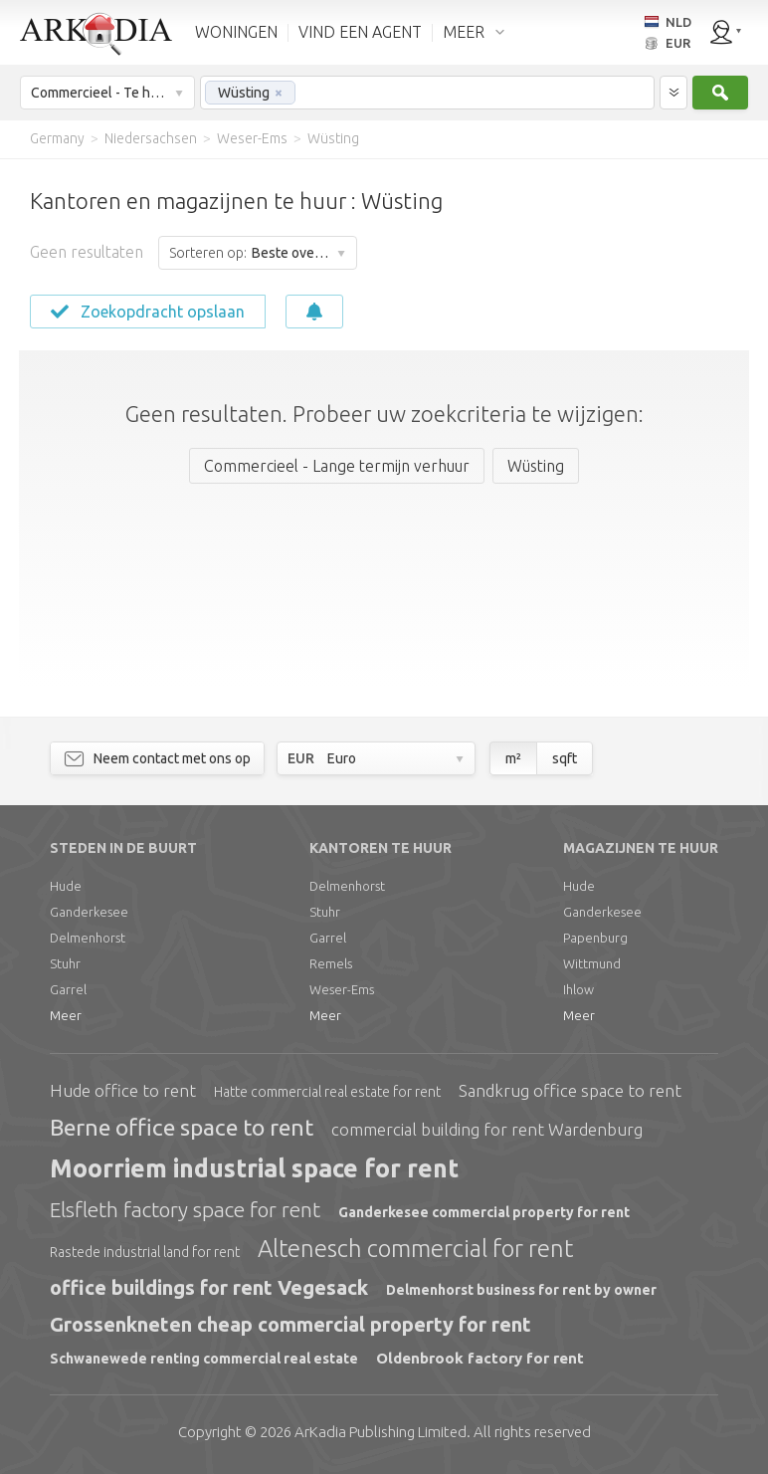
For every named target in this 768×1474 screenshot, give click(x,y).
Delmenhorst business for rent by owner (521, 1290)
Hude (66, 886)
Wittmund (592, 963)
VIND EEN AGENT (360, 32)
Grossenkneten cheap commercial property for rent (290, 1324)
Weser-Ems (341, 989)
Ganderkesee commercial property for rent (484, 1212)
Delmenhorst (87, 938)
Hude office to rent (123, 1090)
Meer (66, 1015)
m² (513, 758)
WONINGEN (236, 32)
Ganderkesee (89, 912)
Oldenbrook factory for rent (480, 1358)
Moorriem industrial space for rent (254, 1168)
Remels (330, 963)
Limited (380, 1431)
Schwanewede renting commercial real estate (204, 1359)
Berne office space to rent (181, 1127)
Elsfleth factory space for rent (185, 1209)
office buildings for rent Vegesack (209, 1287)
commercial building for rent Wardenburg (487, 1129)
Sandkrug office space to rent (570, 1090)
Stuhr (65, 963)
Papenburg (595, 938)
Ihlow (578, 989)
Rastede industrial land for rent (145, 1252)
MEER (463, 32)
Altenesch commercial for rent (415, 1248)
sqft (564, 758)
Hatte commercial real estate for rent (327, 1092)
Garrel (68, 989)
